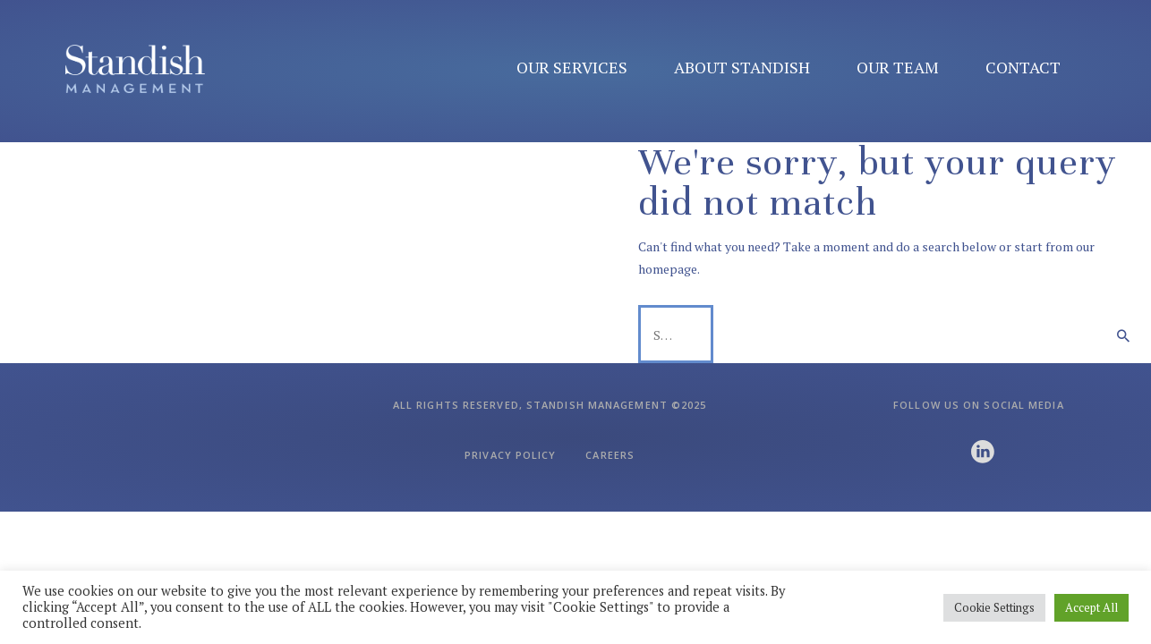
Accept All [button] (1091, 607)
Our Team (898, 67)
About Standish (742, 67)
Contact (1023, 67)
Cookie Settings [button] (994, 607)
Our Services (571, 67)
